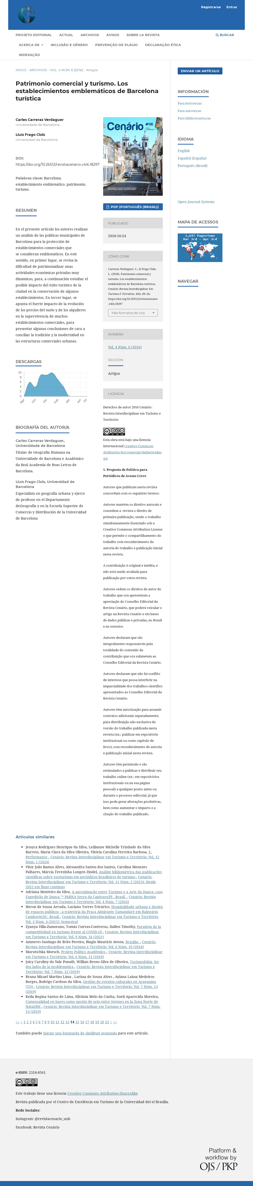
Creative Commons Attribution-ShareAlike (102, 1093)
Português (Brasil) (193, 165)
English (184, 150)
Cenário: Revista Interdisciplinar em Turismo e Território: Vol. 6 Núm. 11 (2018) (94, 954)
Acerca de (30, 45)
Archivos (90, 35)
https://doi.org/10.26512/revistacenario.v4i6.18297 (57, 164)
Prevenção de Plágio (116, 45)
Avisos (112, 35)
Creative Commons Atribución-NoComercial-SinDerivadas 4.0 (132, 452)
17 (87, 1022)
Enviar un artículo (200, 71)
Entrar (231, 7)
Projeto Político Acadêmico (83, 951)
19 (97, 1022)
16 (82, 1022)
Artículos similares (35, 837)
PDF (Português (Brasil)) (134, 207)
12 (62, 1022)
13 (67, 1022)
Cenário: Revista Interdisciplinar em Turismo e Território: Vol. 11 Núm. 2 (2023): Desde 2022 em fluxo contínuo (91, 881)
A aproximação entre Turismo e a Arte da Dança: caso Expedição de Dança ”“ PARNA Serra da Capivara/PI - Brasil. (94, 894)
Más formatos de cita (128, 313)
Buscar (225, 35)
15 (77, 1022)
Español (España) (192, 158)
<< (18, 1022)
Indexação (29, 55)
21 (107, 1022)
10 (52, 1022)
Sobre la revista (143, 35)
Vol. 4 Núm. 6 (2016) (66, 70)
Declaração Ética (163, 45)
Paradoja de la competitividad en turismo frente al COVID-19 (93, 929)
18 (92, 1022)
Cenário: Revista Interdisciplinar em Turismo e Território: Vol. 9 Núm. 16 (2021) (92, 934)
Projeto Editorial (34, 35)
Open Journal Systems (196, 201)
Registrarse (211, 7)
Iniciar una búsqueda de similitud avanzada (80, 1033)
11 (57, 1022)
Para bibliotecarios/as (194, 118)
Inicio (21, 70)
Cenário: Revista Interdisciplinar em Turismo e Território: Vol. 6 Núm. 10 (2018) (91, 944)
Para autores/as (189, 110)
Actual (66, 35)
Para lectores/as (190, 103)
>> (115, 1022)
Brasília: (133, 941)
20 (102, 1022)
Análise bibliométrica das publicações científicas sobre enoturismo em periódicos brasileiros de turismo (94, 874)
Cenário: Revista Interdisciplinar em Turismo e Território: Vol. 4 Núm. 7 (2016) (91, 899)
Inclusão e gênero (69, 45)
